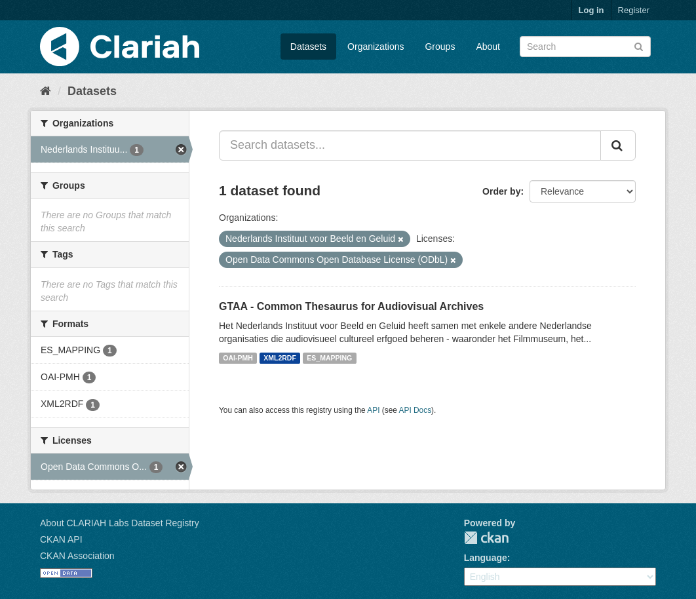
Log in (591, 10)
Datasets (308, 46)
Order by (501, 191)
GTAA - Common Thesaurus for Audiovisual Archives (351, 306)
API (373, 410)
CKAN (486, 538)
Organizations (375, 46)
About (488, 46)
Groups (440, 46)
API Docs (415, 410)
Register (633, 10)
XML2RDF (279, 358)
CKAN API (61, 539)
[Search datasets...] (410, 145)
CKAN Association (77, 556)
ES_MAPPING (329, 358)
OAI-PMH (238, 358)
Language (485, 557)
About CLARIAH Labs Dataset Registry (119, 523)
